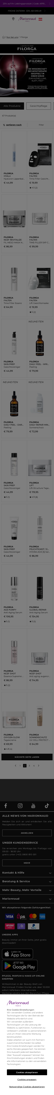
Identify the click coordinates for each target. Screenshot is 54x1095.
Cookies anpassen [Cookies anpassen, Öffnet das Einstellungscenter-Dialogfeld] (26, 1079)
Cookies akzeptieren (27, 1072)
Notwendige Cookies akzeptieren (27, 1086)
